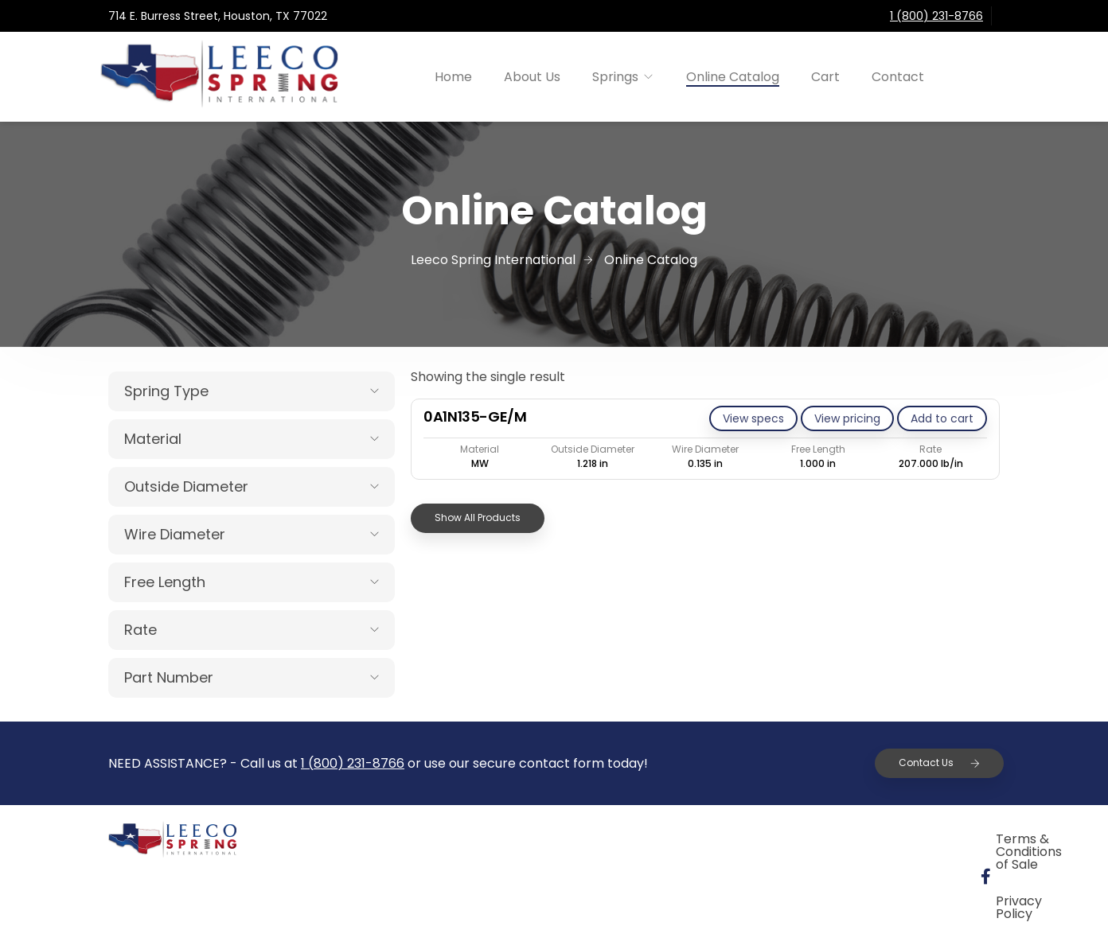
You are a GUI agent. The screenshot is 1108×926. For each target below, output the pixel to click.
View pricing (847, 418)
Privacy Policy (913, 841)
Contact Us (939, 762)
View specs (753, 418)
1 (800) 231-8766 (936, 16)
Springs (615, 77)
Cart (825, 77)
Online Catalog (732, 77)
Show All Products (478, 517)
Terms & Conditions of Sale (746, 841)
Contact (898, 77)
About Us (532, 77)
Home (453, 77)
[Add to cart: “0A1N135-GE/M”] (942, 418)
